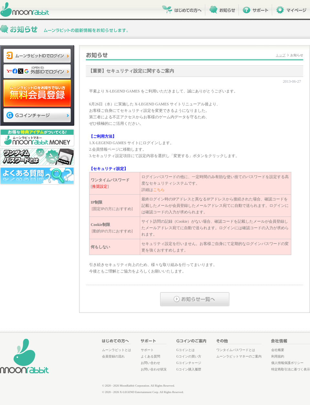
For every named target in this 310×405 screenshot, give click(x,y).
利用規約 (277, 356)
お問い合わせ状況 (154, 369)
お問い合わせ (150, 363)
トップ (280, 55)
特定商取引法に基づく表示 (290, 369)
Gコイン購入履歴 (188, 369)
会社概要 (277, 350)
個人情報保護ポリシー (287, 363)
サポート (147, 350)
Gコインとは (185, 350)
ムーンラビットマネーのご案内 (239, 356)
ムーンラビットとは (116, 350)
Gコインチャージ (188, 363)
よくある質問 (150, 356)
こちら (159, 189)
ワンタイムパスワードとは (235, 350)
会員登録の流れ (113, 356)
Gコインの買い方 (188, 356)
